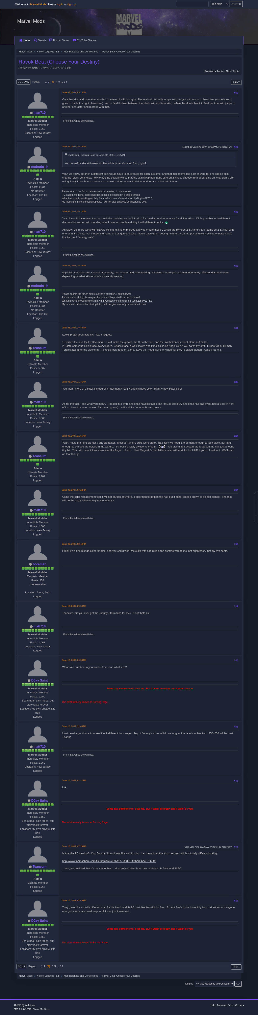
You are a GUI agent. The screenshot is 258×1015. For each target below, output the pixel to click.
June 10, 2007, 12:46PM (74, 726)
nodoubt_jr (39, 166)
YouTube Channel (85, 40)
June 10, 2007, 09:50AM (74, 606)
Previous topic (214, 71)
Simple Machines (41, 1009)
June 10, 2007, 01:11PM (74, 780)
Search (40, 40)
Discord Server (59, 40)
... (62, 81)
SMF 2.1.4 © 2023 (22, 1009)
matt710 (39, 112)
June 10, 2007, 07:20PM (74, 846)
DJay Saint (39, 680)
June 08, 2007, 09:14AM (74, 92)
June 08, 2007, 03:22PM (74, 490)
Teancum (40, 348)
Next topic (232, 71)
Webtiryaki (30, 1005)
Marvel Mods (31, 21)
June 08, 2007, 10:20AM (74, 146)
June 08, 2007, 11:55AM (74, 436)
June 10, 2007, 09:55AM (74, 660)
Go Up (21, 966)
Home (24, 40)
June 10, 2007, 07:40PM (74, 900)
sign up (71, 4)
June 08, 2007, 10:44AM (74, 327)
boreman (39, 564)
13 (65, 81)
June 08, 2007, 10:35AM (74, 265)
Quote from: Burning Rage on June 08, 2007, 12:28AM (96, 155)
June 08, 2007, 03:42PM (74, 544)
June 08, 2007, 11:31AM (74, 381)
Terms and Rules (225, 1005)
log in (60, 4)
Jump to (189, 983)
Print (236, 82)
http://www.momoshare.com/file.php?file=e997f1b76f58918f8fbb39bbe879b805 (109, 860)
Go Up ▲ (239, 1005)
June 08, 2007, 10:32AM (74, 211)
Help (213, 1005)
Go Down (23, 82)
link (64, 787)
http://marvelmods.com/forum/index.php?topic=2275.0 (123, 198)
